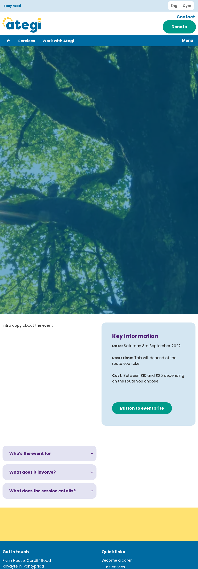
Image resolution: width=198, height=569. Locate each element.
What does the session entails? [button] (42, 491)
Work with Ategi (58, 41)
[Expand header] (185, 40)
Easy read (12, 6)
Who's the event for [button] (30, 453)
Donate (179, 27)
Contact (186, 17)
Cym (187, 5)
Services (26, 41)
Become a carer (117, 560)
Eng (174, 5)
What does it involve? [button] (32, 472)
